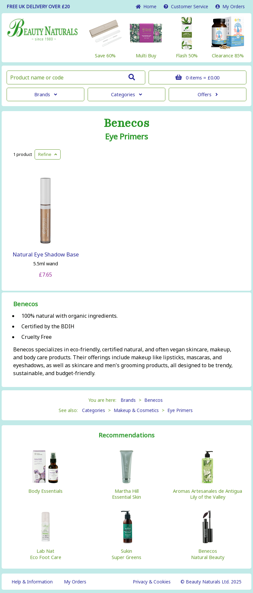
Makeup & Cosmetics (136, 410)
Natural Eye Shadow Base (46, 254)
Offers (208, 94)
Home (146, 6)
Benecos (126, 123)
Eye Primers (126, 136)
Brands (45, 94)
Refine (47, 154)
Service (186, 6)
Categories (126, 94)
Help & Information (32, 581)
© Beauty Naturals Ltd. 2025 (211, 581)
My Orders (230, 6)
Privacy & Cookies (152, 581)
